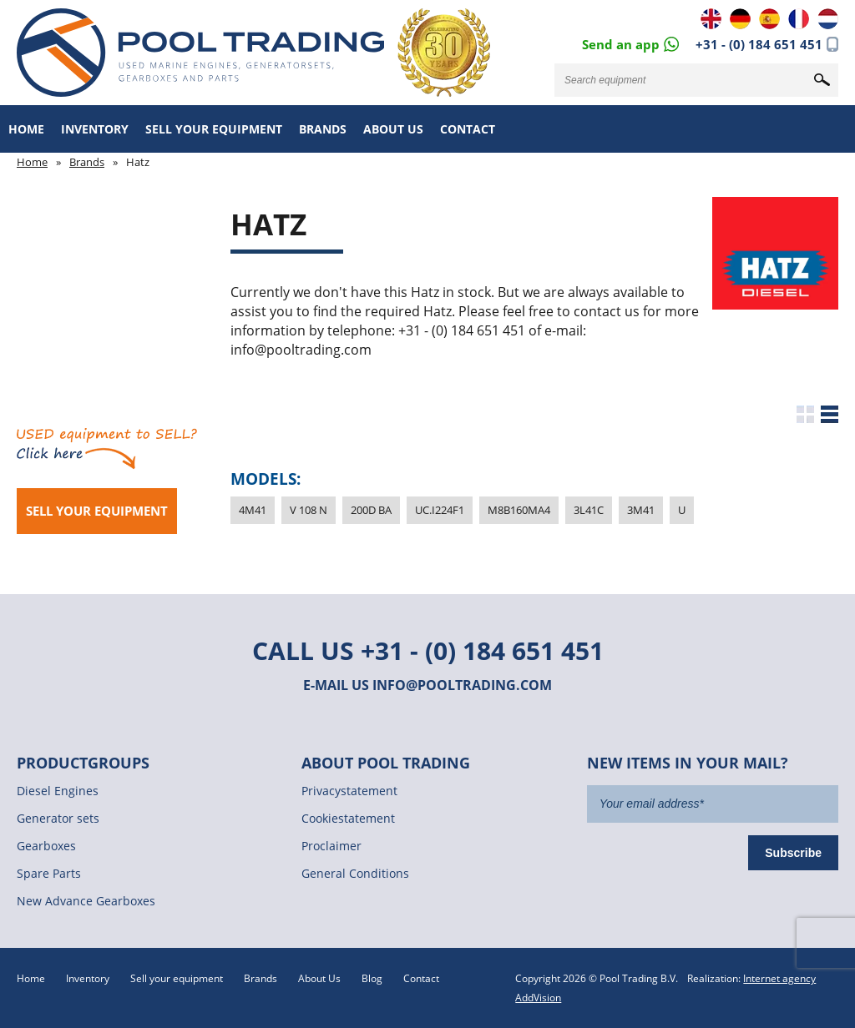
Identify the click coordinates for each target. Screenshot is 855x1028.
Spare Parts (49, 873)
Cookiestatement (348, 818)
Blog (372, 978)
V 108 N (308, 509)
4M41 (252, 509)
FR (798, 18)
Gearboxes (46, 846)
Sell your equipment (213, 129)
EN (711, 18)
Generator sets (58, 818)
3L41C (589, 509)
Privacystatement (349, 791)
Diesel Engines (58, 791)
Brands (323, 129)
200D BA (371, 509)
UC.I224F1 (439, 509)
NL (827, 18)
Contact (467, 129)
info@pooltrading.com (462, 685)
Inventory (95, 129)
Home (26, 129)
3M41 (641, 509)
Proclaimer (331, 846)
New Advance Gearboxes (86, 901)
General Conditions (355, 873)
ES (769, 18)
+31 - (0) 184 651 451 (759, 44)
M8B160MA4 (519, 509)
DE (740, 18)
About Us (393, 129)
